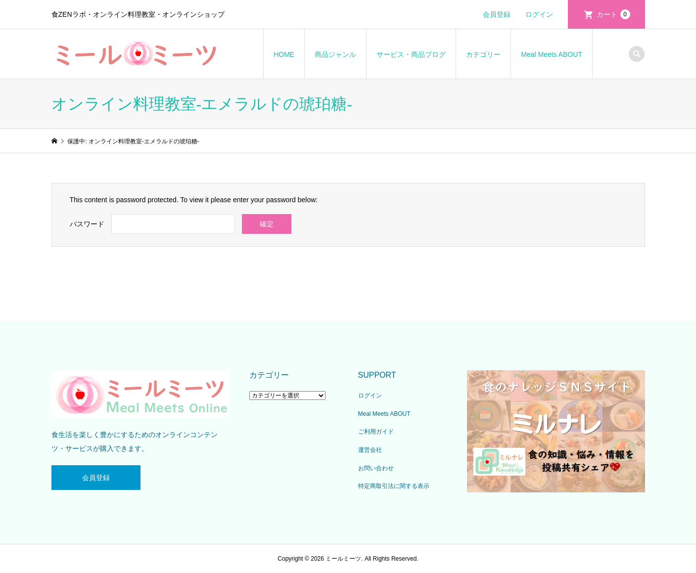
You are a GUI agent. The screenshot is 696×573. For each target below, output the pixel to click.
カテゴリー (483, 54)
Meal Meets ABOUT (551, 54)
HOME (284, 54)
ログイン (539, 14)
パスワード (87, 224)
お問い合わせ (376, 468)
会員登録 (496, 14)
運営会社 (370, 449)
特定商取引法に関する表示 (393, 486)
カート (613, 14)
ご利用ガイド (376, 431)
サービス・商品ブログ (411, 54)
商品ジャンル (335, 54)
